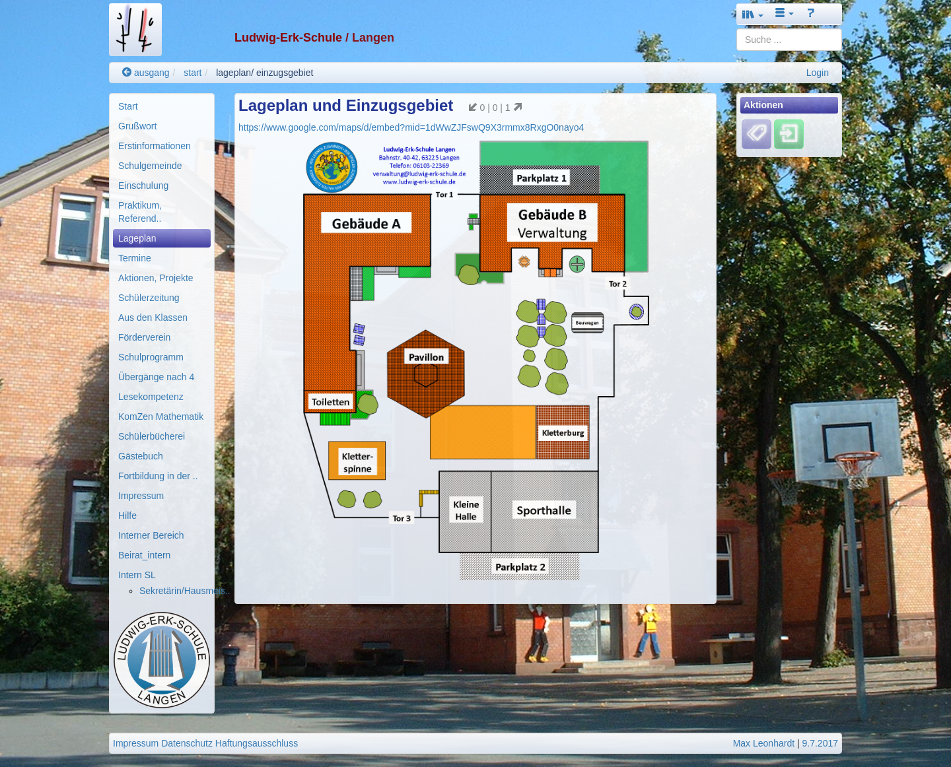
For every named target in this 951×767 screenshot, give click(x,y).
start (192, 72)
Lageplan (137, 238)
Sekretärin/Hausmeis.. (184, 590)
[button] (753, 14)
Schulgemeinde (150, 165)
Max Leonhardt (763, 743)
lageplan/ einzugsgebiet (264, 72)
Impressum (141, 495)
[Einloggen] (789, 134)
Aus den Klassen (153, 317)
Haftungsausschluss (256, 743)
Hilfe (127, 515)
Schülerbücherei (151, 436)
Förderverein (144, 337)
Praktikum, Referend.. (140, 212)
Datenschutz (187, 743)
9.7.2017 (820, 743)
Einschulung (143, 185)
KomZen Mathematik (160, 416)
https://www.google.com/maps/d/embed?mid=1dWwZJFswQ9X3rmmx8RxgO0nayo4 (411, 127)
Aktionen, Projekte (156, 278)
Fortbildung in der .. (158, 476)
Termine (134, 258)
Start (128, 106)
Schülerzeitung (149, 297)
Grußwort (137, 126)
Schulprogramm (151, 357)
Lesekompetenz (151, 396)
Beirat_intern (144, 555)
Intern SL (137, 575)
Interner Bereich (151, 535)
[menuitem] (162, 106)
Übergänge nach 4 (156, 377)
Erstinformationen (154, 146)
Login (817, 72)
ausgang (146, 72)
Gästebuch (140, 456)
